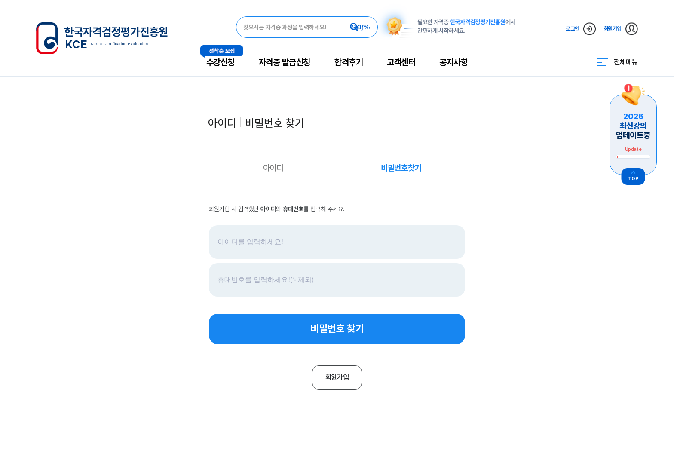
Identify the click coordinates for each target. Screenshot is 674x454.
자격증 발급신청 (284, 62)
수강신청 (220, 62)
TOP (633, 178)
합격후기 (348, 62)
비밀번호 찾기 (337, 328)
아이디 (273, 168)
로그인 (581, 28)
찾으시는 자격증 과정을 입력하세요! (284, 27)
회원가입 (621, 28)
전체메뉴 (626, 62)
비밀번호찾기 (401, 168)
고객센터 (401, 62)
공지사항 (453, 62)
